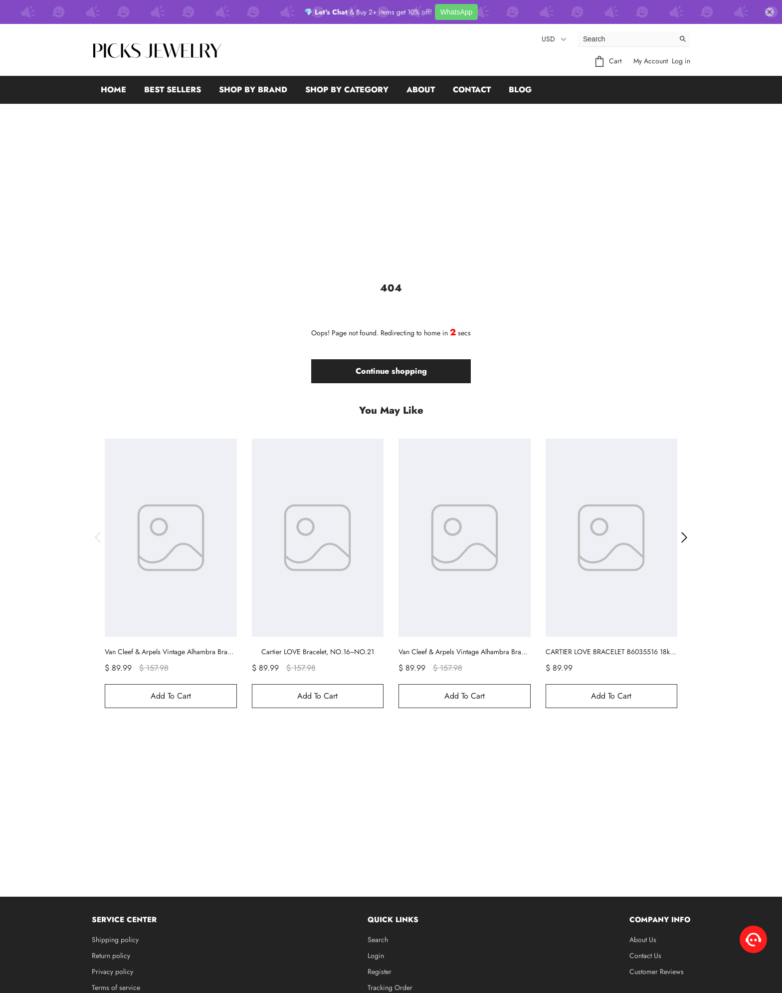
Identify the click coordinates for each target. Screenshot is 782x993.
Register (379, 972)
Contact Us (645, 956)
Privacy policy (112, 972)
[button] (98, 537)
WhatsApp (456, 12)
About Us (642, 940)
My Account (650, 61)
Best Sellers (172, 89)
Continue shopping (391, 371)
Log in (681, 61)
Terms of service (116, 988)
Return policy (111, 956)
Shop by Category (347, 89)
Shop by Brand (253, 89)
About (420, 89)
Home (113, 89)
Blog (520, 89)
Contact (472, 89)
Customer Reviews (656, 972)
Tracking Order (390, 988)
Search (378, 940)
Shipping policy (115, 940)
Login (376, 956)
